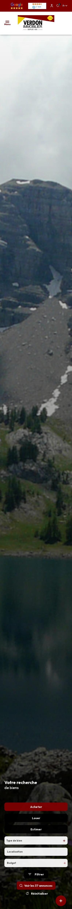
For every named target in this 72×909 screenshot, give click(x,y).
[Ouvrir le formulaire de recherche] (36, 883)
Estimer (36, 838)
